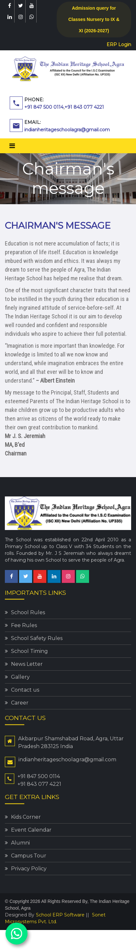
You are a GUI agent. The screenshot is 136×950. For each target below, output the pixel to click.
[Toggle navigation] (12, 146)
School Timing (29, 651)
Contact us (25, 690)
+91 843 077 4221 (84, 107)
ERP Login (119, 44)
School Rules (28, 612)
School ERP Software (60, 915)
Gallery (20, 677)
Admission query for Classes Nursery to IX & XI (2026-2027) (93, 19)
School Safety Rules (36, 638)
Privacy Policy (29, 868)
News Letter (27, 664)
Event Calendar (31, 830)
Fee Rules (24, 625)
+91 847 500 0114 (43, 107)
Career (19, 703)
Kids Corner (26, 817)
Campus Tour (28, 856)
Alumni (20, 843)
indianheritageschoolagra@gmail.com (67, 130)
